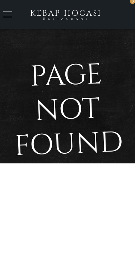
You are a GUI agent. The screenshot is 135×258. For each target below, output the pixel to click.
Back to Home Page (67, 191)
